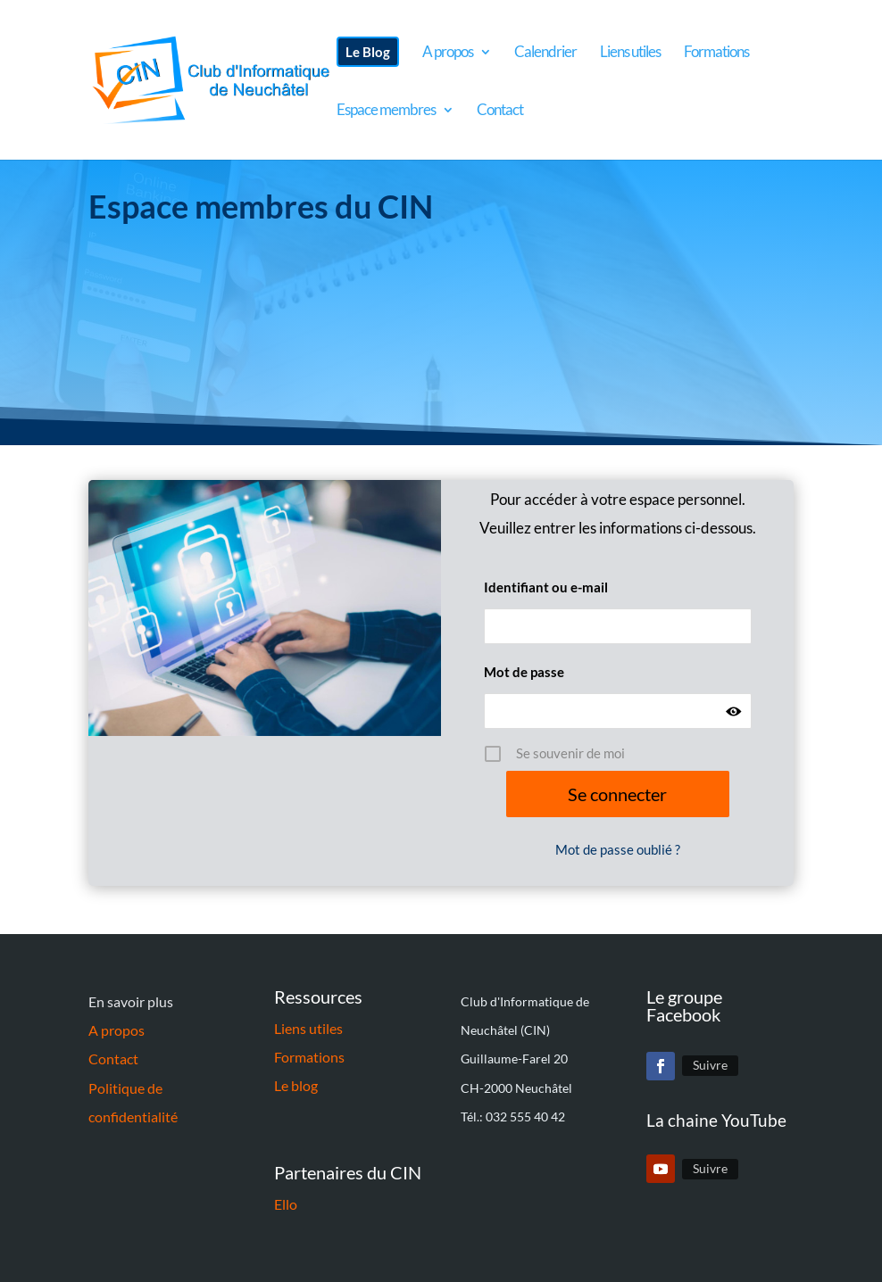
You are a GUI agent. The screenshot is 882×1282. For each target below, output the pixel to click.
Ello (285, 1203)
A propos (116, 1029)
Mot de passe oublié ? (617, 849)
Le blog (296, 1085)
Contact (113, 1058)
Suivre (710, 1064)
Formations (309, 1056)
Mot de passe (524, 672)
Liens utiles (308, 1028)
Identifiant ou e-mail (546, 587)
